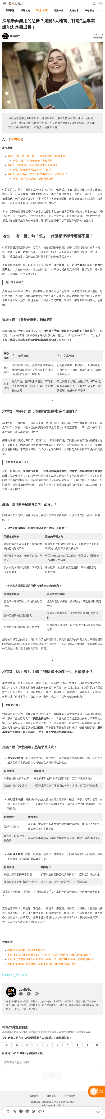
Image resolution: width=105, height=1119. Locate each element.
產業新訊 (9, 10)
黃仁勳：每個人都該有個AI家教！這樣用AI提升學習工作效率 (42, 963)
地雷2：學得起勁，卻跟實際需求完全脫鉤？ (32, 165)
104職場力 (16, 139)
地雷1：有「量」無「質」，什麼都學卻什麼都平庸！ (37, 156)
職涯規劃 (20, 974)
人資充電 (73, 10)
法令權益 (89, 10)
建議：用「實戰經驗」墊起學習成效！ (34, 178)
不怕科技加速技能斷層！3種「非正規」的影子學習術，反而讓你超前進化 (49, 954)
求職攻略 (25, 10)
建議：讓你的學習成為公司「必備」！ (34, 169)
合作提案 (51, 1095)
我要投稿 (33, 1095)
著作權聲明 (70, 1095)
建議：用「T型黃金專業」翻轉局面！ (34, 160)
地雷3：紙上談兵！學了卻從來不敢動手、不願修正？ (37, 174)
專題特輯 (58, 10)
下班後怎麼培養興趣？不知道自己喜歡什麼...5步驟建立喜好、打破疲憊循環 (50, 959)
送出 (52, 1075)
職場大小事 (42, 10)
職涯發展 (8, 974)
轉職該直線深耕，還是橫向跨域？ (26, 950)
